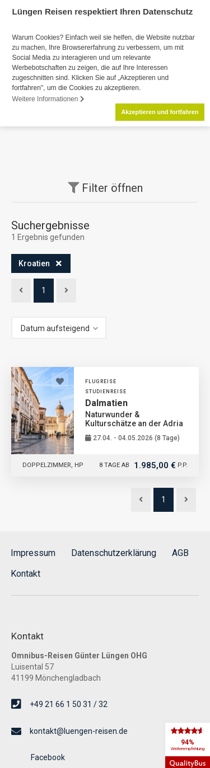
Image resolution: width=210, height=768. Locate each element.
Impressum (33, 552)
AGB (180, 553)
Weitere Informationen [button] (48, 99)
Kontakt (25, 573)
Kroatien (34, 262)
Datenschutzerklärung (113, 553)
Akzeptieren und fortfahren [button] (159, 112)
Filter (105, 188)
